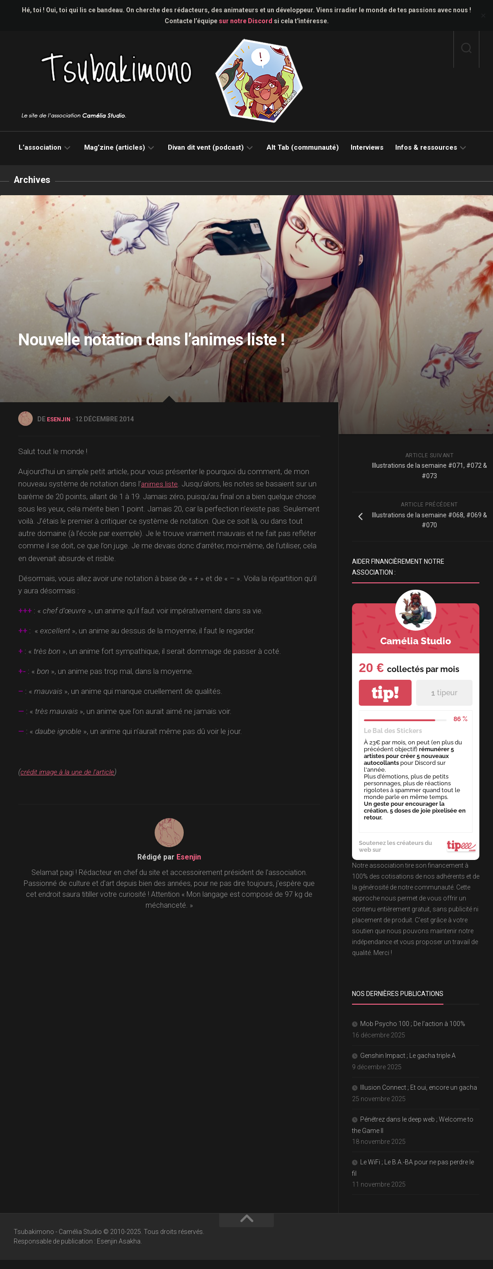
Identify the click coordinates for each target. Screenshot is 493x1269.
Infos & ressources (426, 147)
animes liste (161, 482)
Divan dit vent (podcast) (206, 147)
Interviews (367, 147)
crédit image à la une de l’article (73, 770)
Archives (34, 179)
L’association (40, 147)
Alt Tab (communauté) (303, 147)
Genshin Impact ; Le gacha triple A (408, 1055)
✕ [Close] (483, 15)
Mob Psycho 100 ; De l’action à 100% (412, 1023)
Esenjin (60, 418)
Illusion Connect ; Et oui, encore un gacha (418, 1087)
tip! (385, 692)
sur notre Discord (245, 21)
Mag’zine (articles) (114, 147)
